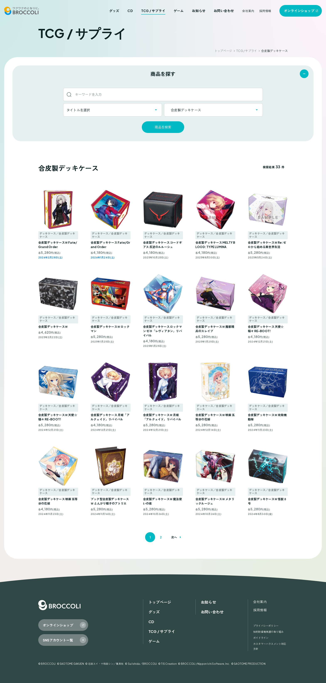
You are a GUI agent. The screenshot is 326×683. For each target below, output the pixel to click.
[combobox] (112, 110)
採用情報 (265, 11)
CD (130, 11)
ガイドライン (260, 637)
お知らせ (198, 11)
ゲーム (179, 11)
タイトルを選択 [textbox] (78, 110)
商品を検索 (163, 127)
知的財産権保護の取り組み (268, 631)
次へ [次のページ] (174, 537)
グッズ (114, 11)
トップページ (223, 51)
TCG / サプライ (153, 11)
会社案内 (248, 11)
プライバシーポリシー (266, 625)
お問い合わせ (224, 11)
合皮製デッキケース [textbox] (184, 110)
